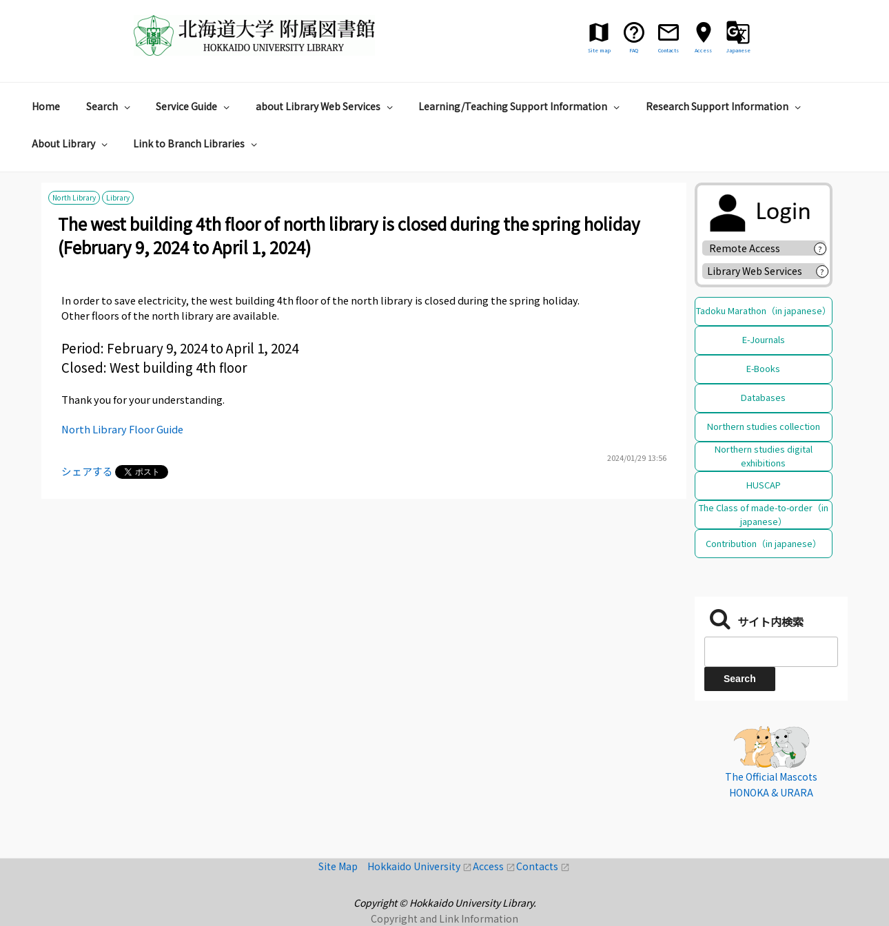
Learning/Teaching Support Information (520, 106)
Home (46, 106)
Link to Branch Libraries (196, 143)
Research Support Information (725, 106)
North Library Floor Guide (122, 429)
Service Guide (194, 106)
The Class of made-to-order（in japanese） (763, 514)
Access (494, 866)
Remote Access (749, 248)
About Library (71, 143)
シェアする (87, 471)
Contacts (543, 866)
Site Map (342, 866)
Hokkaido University (420, 866)
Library (118, 198)
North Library (74, 198)
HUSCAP (763, 484)
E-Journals (763, 339)
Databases (763, 397)
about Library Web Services (326, 106)
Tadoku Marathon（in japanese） (763, 310)
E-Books (763, 368)
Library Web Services (754, 271)
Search (110, 106)
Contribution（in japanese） (763, 543)
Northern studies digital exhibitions (764, 455)
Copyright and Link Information (444, 918)
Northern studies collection (763, 426)
